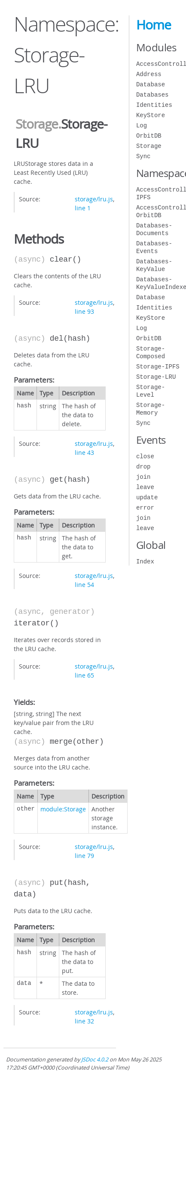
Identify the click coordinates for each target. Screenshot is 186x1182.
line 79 (84, 856)
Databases (152, 95)
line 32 (84, 1021)
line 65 (84, 675)
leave (145, 487)
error (145, 508)
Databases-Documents (154, 229)
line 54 (84, 585)
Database (150, 84)
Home (153, 24)
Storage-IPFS (158, 367)
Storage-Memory (150, 409)
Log (141, 125)
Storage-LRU (156, 377)
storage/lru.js (94, 199)
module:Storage (63, 809)
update (147, 497)
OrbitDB (149, 136)
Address (149, 74)
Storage (36, 124)
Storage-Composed (150, 352)
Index (145, 561)
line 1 (83, 208)
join (143, 477)
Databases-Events (154, 247)
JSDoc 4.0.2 (94, 1059)
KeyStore (150, 115)
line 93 (84, 311)
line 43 (84, 452)
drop (143, 467)
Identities (154, 105)
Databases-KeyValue (154, 265)
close (145, 456)
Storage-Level (150, 391)
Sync (143, 156)
